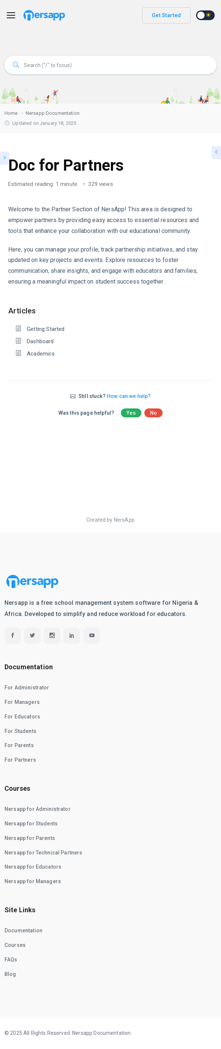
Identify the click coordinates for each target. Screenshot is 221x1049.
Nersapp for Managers (32, 881)
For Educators (22, 717)
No (153, 413)
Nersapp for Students (31, 824)
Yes (130, 413)
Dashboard (40, 341)
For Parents (19, 745)
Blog (10, 974)
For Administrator (26, 688)
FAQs (10, 960)
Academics (41, 353)
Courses (15, 945)
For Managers (22, 702)
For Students (20, 731)
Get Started (166, 15)
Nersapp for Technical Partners (43, 853)
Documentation (23, 930)
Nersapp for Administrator (37, 809)
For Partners (20, 760)
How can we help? (129, 396)
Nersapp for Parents (29, 838)
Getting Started (45, 329)
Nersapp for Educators (32, 867)
